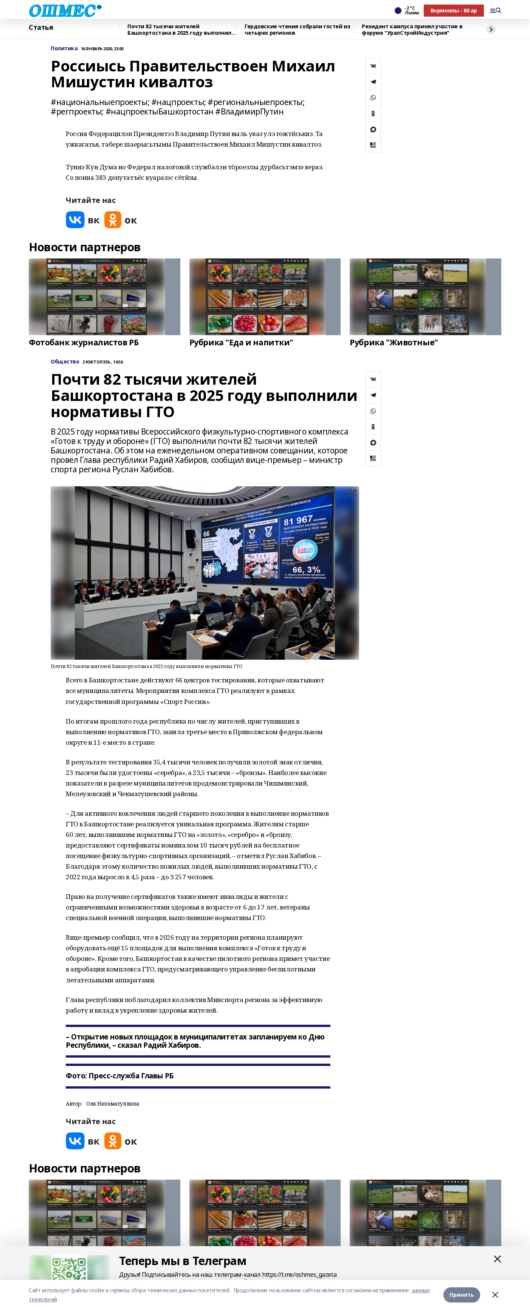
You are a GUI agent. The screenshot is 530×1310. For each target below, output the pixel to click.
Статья (41, 27)
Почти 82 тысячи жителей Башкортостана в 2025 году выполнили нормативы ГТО (181, 29)
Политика (64, 48)
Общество (65, 362)
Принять (461, 1294)
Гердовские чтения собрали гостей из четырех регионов (297, 29)
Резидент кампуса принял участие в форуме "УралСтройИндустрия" (412, 29)
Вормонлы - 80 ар (454, 10)
